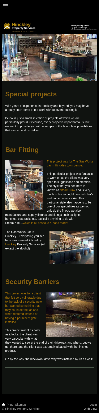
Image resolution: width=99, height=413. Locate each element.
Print (8, 404)
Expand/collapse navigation (49, 5)
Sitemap (20, 404)
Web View (90, 408)
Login (93, 404)
